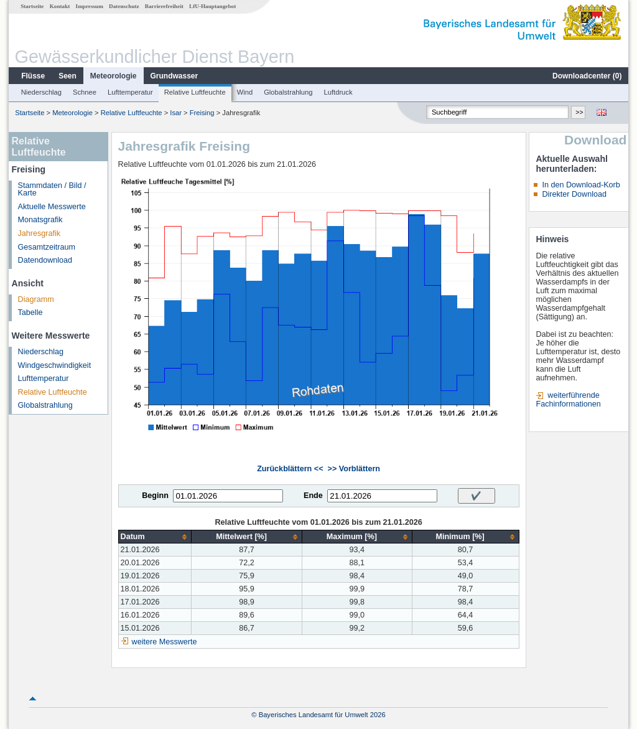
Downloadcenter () (586, 76)
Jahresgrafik (39, 233)
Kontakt (60, 6)
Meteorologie (113, 76)
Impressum (89, 6)
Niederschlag (41, 92)
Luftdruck (338, 92)
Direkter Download (574, 194)
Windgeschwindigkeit (54, 365)
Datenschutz (124, 6)
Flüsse (33, 76)
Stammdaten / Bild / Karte (52, 189)
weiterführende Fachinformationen (568, 399)
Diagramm (36, 299)
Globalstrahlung (288, 92)
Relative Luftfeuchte (195, 92)
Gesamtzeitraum (46, 247)
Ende (313, 495)
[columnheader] (155, 536)
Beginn (155, 495)
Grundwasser (174, 76)
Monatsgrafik (40, 219)
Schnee (84, 92)
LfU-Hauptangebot (212, 6)
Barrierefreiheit (164, 6)
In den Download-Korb (581, 185)
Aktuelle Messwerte (52, 206)
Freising (202, 112)
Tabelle (30, 312)
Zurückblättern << (290, 468)
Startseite (32, 6)
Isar (176, 112)
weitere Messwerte (164, 641)
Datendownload (45, 260)
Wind (245, 92)
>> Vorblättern (354, 468)
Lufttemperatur (130, 92)
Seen (67, 76)
